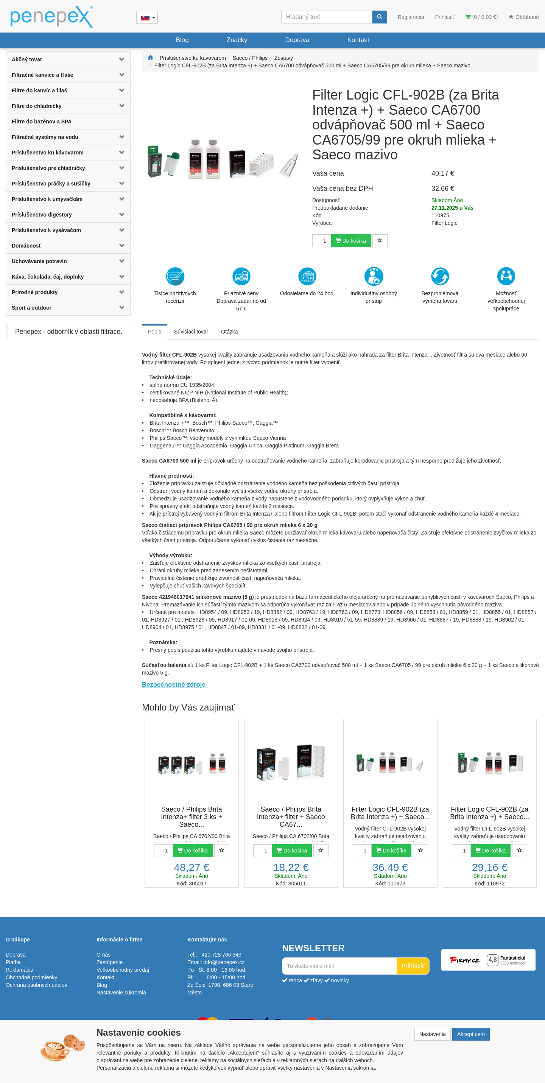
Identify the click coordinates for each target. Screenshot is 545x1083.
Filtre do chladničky (36, 106)
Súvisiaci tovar (191, 332)
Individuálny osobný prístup (373, 285)
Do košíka (351, 241)
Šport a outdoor (31, 308)
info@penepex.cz (224, 962)
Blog (182, 40)
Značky (237, 40)
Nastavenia (432, 1034)
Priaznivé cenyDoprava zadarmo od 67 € (241, 289)
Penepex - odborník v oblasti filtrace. (68, 331)
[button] (119, 59)
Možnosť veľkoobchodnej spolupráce (506, 289)
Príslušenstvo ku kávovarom (48, 153)
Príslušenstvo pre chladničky (48, 168)
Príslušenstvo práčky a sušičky (51, 184)
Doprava (297, 40)
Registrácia (411, 17)
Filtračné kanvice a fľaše (42, 75)
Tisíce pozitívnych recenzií (175, 285)
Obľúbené (524, 17)
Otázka (229, 332)
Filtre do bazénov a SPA (42, 121)
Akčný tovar (27, 59)
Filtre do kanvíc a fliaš (39, 90)
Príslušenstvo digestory (42, 215)
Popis (154, 332)
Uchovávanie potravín (39, 261)
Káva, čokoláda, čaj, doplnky (48, 277)
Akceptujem (471, 1034)
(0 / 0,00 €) (482, 17)
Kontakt (358, 40)
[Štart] (150, 58)
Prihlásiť (445, 17)
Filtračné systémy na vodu (45, 137)
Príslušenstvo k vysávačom (46, 230)
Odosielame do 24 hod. (307, 281)
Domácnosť (26, 246)
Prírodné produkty (35, 292)
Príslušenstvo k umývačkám (47, 199)
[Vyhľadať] (379, 17)
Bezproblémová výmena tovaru (440, 285)
